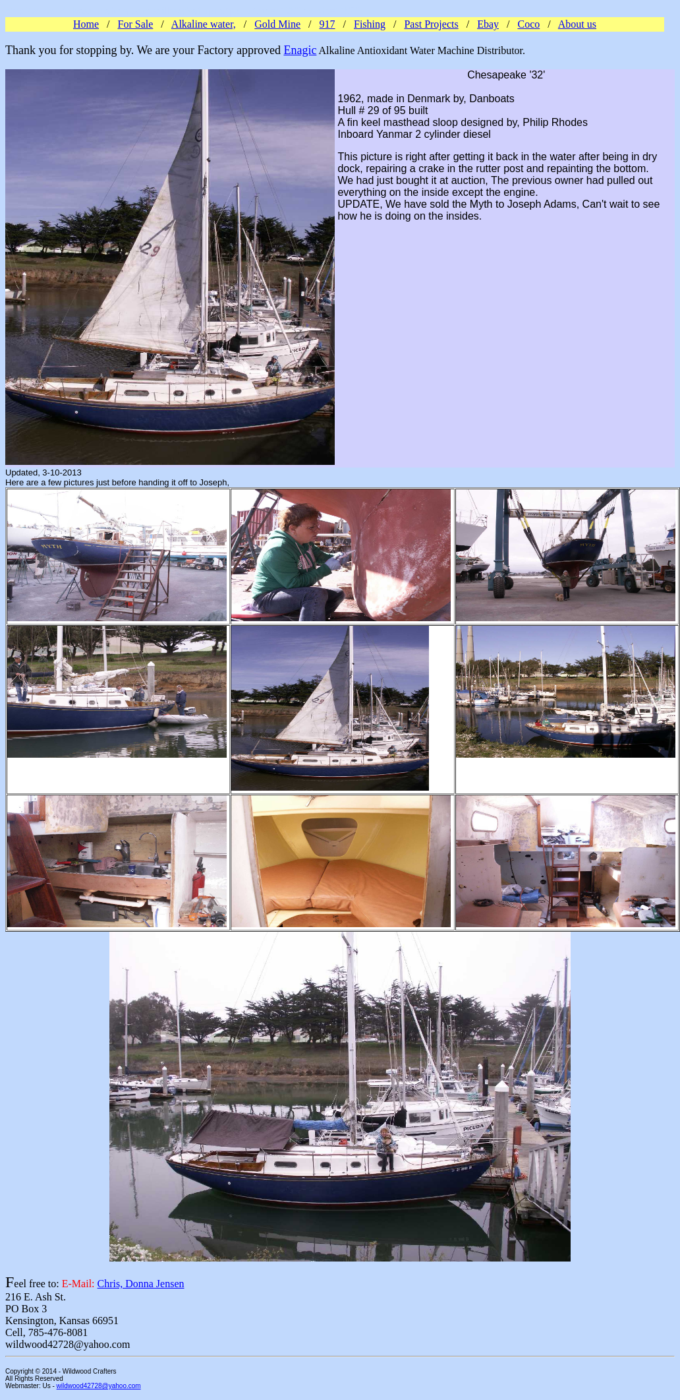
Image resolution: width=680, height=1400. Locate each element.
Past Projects (431, 24)
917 (327, 24)
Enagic (299, 50)
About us (577, 24)
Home (86, 24)
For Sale (136, 24)
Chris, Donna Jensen (141, 1283)
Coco (528, 24)
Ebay (488, 24)
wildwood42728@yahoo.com (99, 1385)
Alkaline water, (203, 24)
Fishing (369, 24)
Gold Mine (277, 24)
